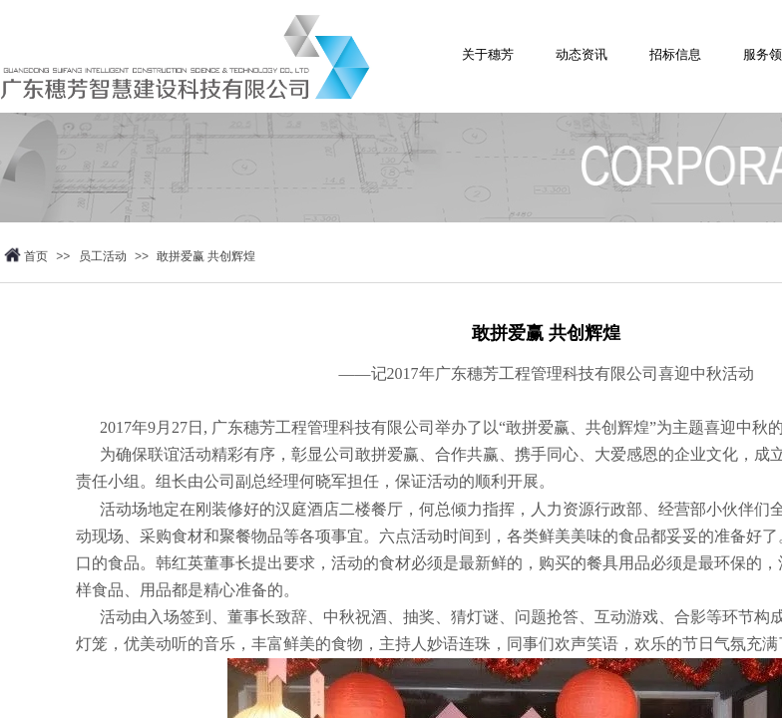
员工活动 (103, 256)
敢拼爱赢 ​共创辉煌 (206, 256)
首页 (36, 256)
